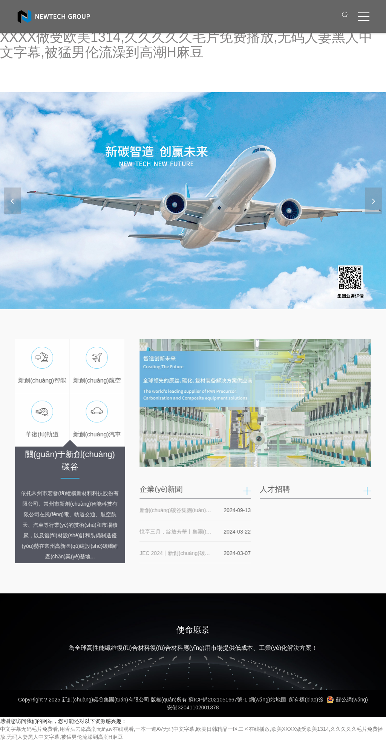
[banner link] (193, 200)
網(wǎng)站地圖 (267, 700)
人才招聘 (277, 489)
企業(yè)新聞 (163, 489)
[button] (373, 201)
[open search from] (345, 14)
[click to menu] (363, 17)
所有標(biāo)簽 (306, 700)
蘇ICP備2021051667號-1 (217, 700)
